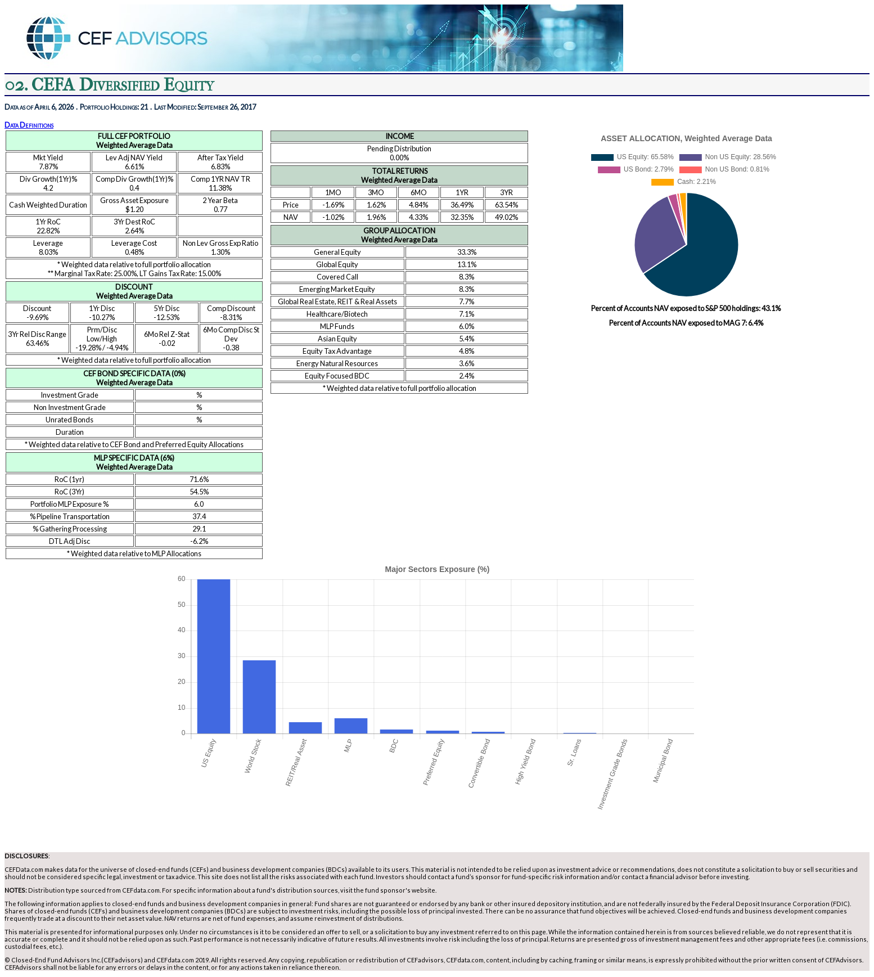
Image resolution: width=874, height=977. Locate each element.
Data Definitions (28, 124)
